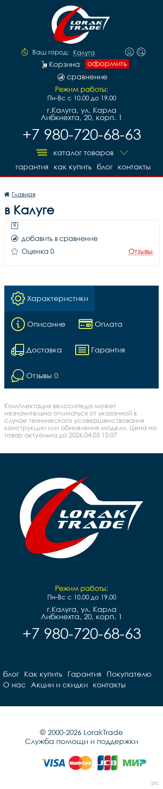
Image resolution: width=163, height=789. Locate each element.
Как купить (73, 166)
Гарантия (32, 166)
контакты (134, 166)
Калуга (84, 52)
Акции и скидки (59, 684)
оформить (107, 63)
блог (105, 166)
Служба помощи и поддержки (81, 741)
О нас (14, 684)
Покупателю (129, 673)
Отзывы (141, 251)
